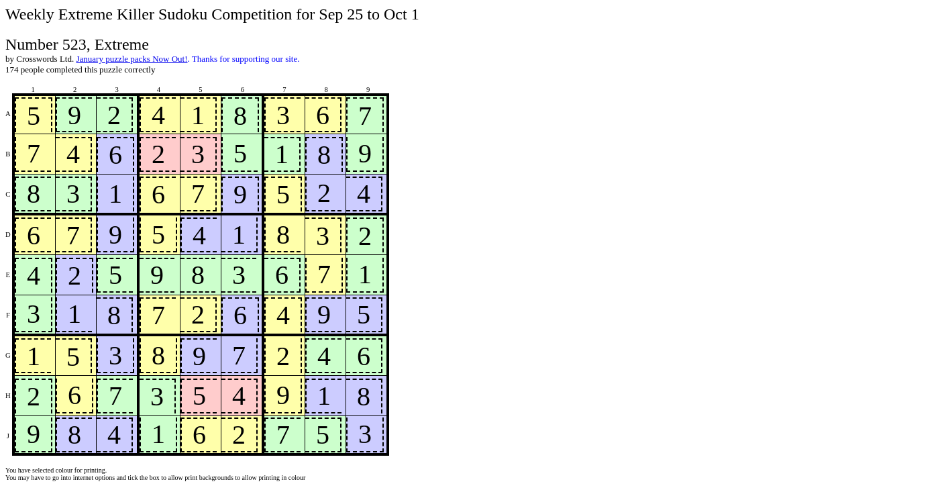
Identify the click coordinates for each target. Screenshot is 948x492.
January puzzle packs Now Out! (131, 59)
